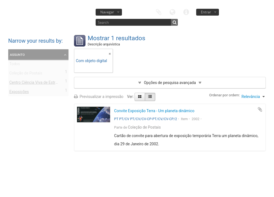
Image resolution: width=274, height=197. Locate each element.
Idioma (172, 11)
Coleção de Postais (25, 74)
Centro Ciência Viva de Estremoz (37, 83)
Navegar (107, 12)
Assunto (17, 54)
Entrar (206, 12)
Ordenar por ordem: (224, 95)
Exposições (19, 93)
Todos (14, 65)
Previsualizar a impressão (98, 96)
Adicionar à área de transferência (260, 109)
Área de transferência (158, 11)
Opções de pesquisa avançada (170, 82)
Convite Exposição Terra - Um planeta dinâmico (154, 111)
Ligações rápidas (186, 11)
